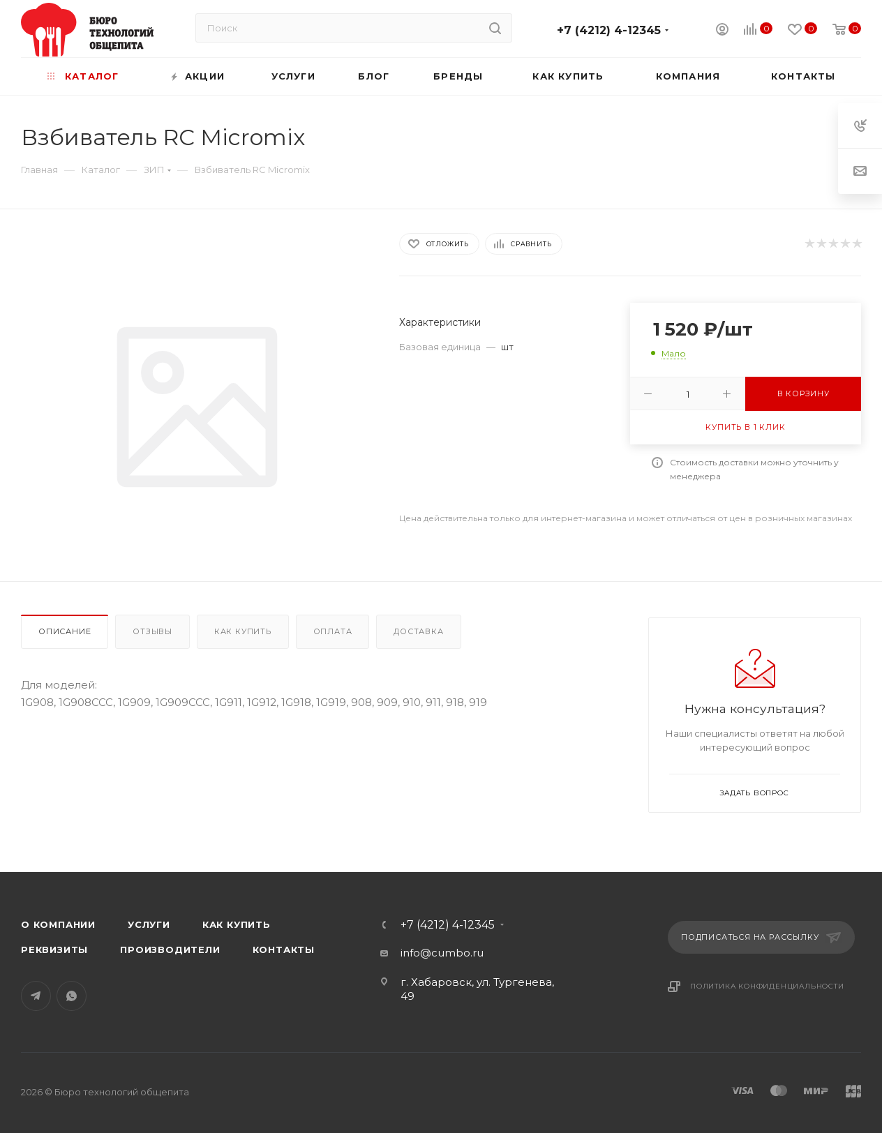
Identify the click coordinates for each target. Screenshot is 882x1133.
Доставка (418, 631)
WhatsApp (72, 996)
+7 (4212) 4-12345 (609, 30)
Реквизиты (54, 949)
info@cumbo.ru (442, 952)
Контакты (284, 949)
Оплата (332, 631)
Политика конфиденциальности (767, 986)
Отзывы (152, 631)
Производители (170, 949)
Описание (64, 631)
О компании (58, 924)
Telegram (36, 996)
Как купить (242, 631)
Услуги (149, 924)
